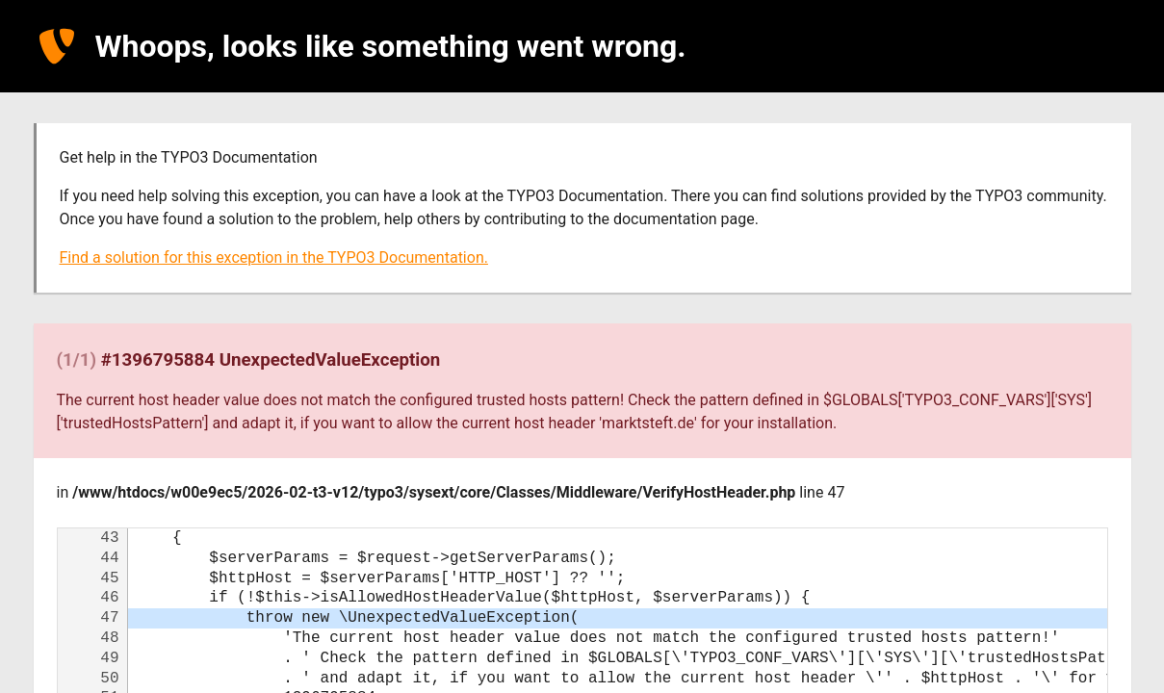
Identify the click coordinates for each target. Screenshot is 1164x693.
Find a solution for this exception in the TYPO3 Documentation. (274, 257)
